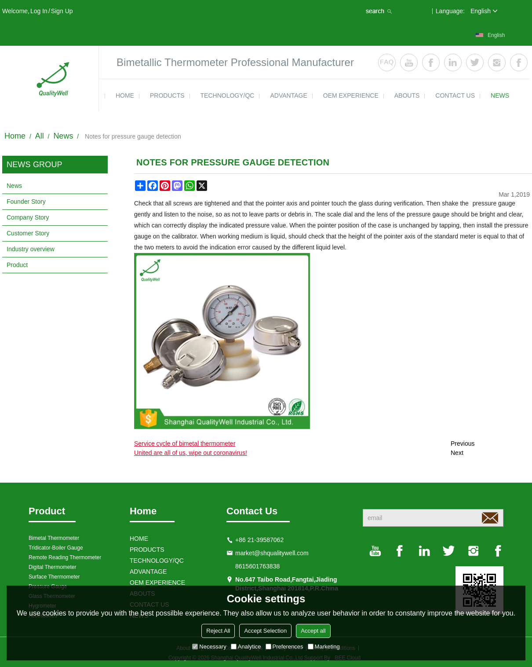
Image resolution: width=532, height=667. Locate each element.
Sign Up (62, 11)
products (167, 95)
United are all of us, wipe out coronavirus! (190, 452)
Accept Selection (265, 630)
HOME (125, 95)
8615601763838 (257, 566)
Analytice (246, 646)
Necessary (209, 646)
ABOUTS (407, 95)
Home (15, 136)
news (500, 95)
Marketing (324, 646)
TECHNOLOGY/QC (227, 95)
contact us (455, 95)
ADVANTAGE (288, 95)
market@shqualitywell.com (272, 553)
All (39, 136)
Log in (38, 11)
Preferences (284, 646)
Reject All (218, 630)
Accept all (313, 630)
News (63, 136)
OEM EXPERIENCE (351, 95)
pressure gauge (494, 203)
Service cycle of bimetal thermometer (184, 443)
